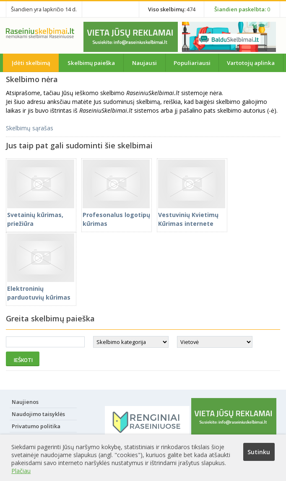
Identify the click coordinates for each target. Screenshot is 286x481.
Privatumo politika (36, 426)
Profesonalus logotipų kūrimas (116, 215)
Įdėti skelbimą (31, 63)
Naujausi (144, 63)
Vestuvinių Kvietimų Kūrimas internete (191, 215)
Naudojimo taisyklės (38, 414)
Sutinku (258, 452)
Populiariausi (192, 63)
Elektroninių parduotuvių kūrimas (40, 288)
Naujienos (25, 402)
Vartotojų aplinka (251, 63)
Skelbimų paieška (91, 63)
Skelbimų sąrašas (29, 128)
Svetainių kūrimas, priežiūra (40, 215)
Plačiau (21, 471)
